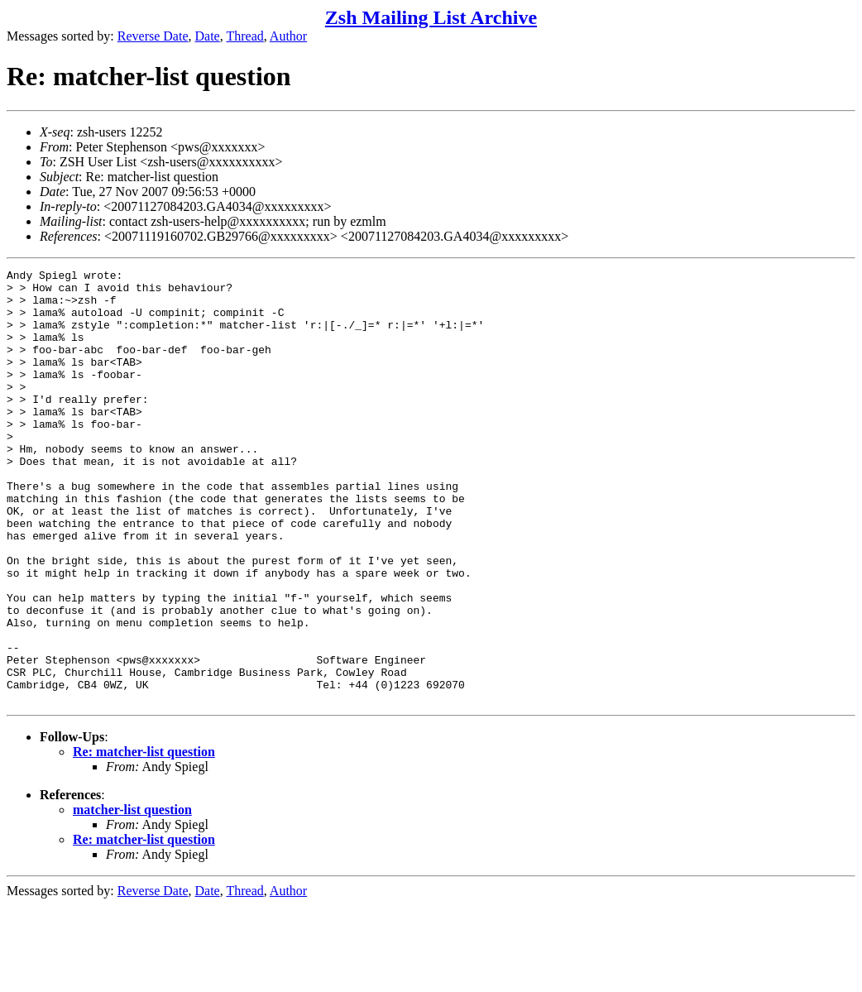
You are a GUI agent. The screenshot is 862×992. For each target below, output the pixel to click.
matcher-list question (132, 896)
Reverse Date (153, 36)
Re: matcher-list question (144, 838)
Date (207, 36)
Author (288, 36)
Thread (244, 36)
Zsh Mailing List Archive (431, 17)
